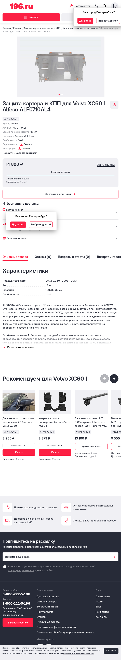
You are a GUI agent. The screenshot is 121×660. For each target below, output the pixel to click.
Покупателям (45, 611)
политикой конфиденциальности (78, 653)
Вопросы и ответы (48, 606)
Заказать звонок (18, 622)
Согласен (111, 650)
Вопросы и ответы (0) (74, 257)
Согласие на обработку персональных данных (65, 632)
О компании (103, 596)
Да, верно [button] (85, 20)
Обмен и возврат (47, 601)
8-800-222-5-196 (16, 594)
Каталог (31, 17)
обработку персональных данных (31, 648)
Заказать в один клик (60, 194)
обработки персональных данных (58, 566)
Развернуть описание (20, 347)
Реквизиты (102, 611)
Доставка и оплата (48, 596)
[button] (114, 378)
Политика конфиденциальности (56, 627)
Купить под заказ (60, 172)
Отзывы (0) (43, 257)
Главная (7, 28)
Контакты (101, 616)
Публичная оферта (48, 621)
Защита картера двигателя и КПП (42, 28)
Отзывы (41, 616)
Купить (19, 452)
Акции (99, 601)
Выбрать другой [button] (108, 20)
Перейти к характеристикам (20, 153)
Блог (98, 606)
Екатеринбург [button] (81, 6)
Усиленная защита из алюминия (80, 28)
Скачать (27, 144)
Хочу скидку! (106, 165)
